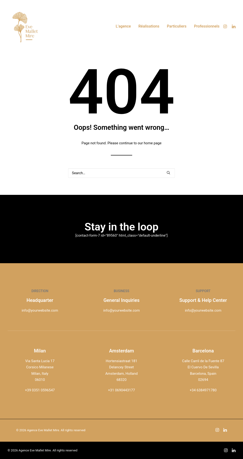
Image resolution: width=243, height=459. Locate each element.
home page (153, 143)
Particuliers (177, 26)
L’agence (123, 26)
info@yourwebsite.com (40, 310)
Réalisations (148, 26)
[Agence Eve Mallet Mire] (25, 26)
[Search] (121, 173)
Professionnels (207, 26)
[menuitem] (123, 26)
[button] (226, 26)
